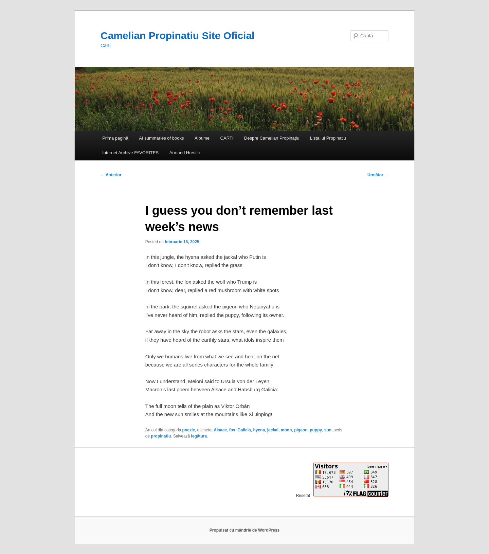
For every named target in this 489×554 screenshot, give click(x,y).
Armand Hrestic (184, 152)
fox (232, 430)
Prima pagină (115, 138)
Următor (377, 175)
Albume (202, 138)
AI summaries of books (161, 138)
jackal (272, 430)
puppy (316, 430)
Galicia (244, 430)
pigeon (300, 430)
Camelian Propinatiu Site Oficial (177, 35)
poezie (188, 430)
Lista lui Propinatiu (328, 138)
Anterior (111, 175)
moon (286, 430)
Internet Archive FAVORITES (130, 152)
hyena (259, 430)
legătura (199, 436)
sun (327, 430)
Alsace (220, 430)
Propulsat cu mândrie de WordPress (245, 530)
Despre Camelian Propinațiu (272, 138)
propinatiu (161, 436)
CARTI (227, 138)
